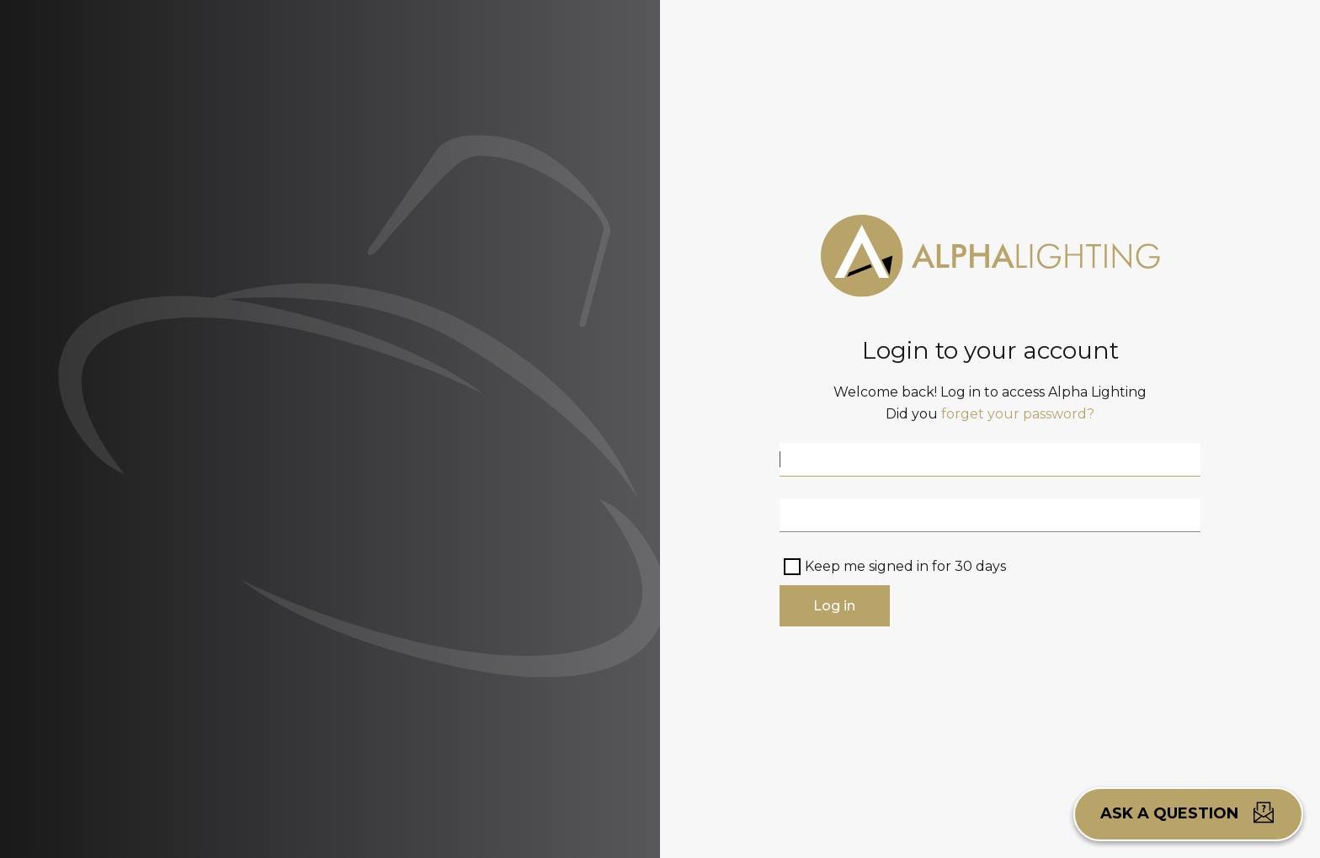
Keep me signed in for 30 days (905, 566)
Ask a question (1188, 812)
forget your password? (1017, 414)
